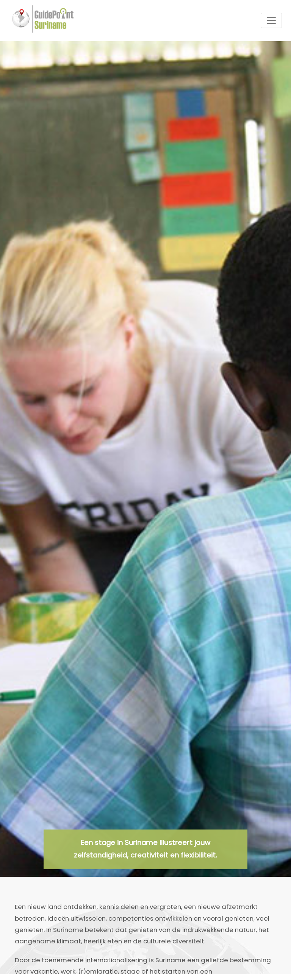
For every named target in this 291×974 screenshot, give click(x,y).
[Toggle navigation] (271, 20)
